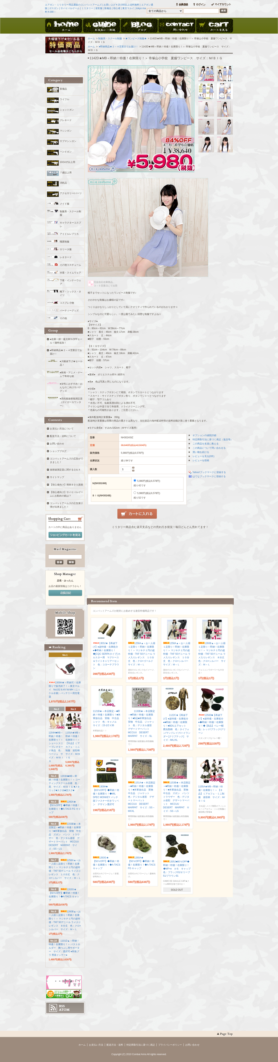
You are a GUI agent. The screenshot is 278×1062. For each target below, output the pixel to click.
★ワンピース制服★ (136, 38)
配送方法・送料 (115, 1044)
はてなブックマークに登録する (209, 476)
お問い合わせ (176, 26)
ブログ (139, 26)
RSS (62, 1006)
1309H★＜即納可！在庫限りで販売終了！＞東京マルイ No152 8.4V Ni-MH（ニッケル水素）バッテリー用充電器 (65, 689)
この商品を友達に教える (206, 443)
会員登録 (182, 4)
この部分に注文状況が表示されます (160, 560)
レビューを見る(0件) (203, 456)
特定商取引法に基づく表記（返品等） (213, 439)
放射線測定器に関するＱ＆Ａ (65, 469)
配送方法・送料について (63, 436)
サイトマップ (57, 477)
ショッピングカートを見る (65, 535)
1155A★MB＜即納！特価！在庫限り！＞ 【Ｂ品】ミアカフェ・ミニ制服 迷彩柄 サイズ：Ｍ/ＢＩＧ (211, 793)
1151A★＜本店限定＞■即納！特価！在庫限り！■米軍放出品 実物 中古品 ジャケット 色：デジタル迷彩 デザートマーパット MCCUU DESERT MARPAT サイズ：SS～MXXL (141, 796)
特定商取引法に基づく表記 (140, 1044)
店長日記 (65, 593)
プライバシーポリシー (170, 1044)
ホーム (63, 26)
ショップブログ (58, 451)
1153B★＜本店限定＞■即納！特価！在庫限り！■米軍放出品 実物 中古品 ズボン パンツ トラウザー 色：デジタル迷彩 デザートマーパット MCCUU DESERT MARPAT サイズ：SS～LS (177, 796)
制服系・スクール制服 (110, 38)
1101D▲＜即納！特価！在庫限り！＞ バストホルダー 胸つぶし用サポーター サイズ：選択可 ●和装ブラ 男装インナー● (64, 947)
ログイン (199, 4)
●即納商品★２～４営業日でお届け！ (118, 46)
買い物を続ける (201, 452)
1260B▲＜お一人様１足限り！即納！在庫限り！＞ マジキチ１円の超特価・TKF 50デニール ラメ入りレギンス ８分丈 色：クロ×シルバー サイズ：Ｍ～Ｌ (212, 654)
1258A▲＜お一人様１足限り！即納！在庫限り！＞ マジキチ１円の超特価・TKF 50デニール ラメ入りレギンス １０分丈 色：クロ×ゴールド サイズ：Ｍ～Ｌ (141, 654)
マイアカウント (221, 4)
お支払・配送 (101, 26)
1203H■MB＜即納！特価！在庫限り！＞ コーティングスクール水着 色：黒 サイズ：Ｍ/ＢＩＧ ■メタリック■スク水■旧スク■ (64, 783)
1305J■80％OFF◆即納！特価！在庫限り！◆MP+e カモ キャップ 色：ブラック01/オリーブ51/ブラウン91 (178, 868)
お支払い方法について (62, 428)
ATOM (64, 1009)
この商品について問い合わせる (209, 448)
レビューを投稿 (201, 460)
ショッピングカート (214, 26)
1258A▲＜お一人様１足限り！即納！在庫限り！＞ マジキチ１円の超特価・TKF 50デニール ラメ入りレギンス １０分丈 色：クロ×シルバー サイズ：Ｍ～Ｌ (177, 654)
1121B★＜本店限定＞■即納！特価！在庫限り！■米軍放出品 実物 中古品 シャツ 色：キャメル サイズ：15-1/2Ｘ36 (107, 718)
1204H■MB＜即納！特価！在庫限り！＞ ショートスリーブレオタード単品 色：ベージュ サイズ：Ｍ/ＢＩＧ (56, 746)
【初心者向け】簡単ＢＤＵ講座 (66, 484)
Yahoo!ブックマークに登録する (209, 472)
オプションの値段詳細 (204, 435)
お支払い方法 (96, 1044)
